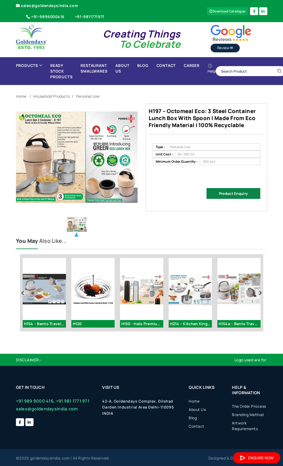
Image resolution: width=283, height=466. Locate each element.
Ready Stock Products (61, 71)
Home (21, 96)
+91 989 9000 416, (35, 401)
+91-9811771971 (89, 16)
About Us (122, 68)
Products (29, 65)
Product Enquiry (233, 193)
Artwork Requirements (245, 425)
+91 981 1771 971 (72, 401)
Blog (142, 65)
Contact (166, 65)
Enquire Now (257, 457)
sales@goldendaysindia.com (47, 5)
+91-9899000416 (45, 16)
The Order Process (249, 406)
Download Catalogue (227, 11)
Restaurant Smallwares (94, 68)
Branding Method (248, 414)
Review (225, 47)
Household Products (51, 96)
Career (191, 65)
